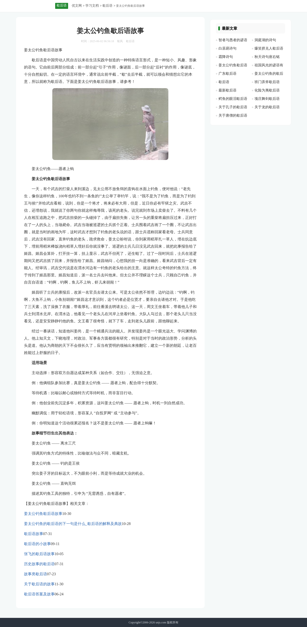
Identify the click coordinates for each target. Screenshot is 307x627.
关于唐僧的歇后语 (232, 115)
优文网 (77, 5)
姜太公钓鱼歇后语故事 (43, 514)
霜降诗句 (225, 57)
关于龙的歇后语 (267, 107)
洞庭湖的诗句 (265, 40)
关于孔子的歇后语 (232, 107)
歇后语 (107, 5)
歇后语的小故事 (37, 544)
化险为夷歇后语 (267, 90)
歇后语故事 (33, 534)
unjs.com (161, 622)
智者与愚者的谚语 (232, 40)
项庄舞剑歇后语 (267, 99)
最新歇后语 (227, 90)
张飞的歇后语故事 (39, 554)
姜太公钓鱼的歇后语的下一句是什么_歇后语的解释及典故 (73, 524)
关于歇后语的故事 (39, 584)
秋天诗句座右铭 (267, 57)
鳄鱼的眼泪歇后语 (232, 99)
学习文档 (92, 5)
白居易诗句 (227, 48)
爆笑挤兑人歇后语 (268, 48)
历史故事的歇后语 (39, 564)
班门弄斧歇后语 (267, 82)
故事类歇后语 (35, 574)
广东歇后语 (227, 73)
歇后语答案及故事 (39, 594)
